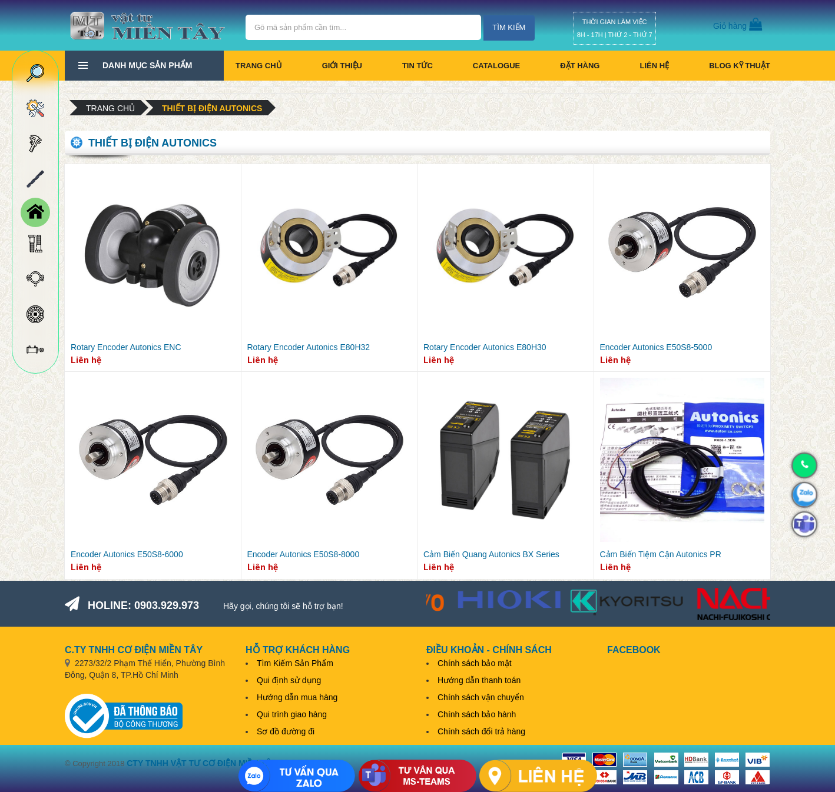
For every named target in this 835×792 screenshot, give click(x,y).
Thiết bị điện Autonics (212, 108)
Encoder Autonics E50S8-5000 (656, 347)
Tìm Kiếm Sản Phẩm (295, 663)
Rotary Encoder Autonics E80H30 (484, 347)
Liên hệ (654, 65)
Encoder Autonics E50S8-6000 (127, 554)
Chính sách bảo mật (475, 663)
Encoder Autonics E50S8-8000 (303, 554)
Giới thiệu (342, 65)
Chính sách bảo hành (477, 714)
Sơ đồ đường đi (285, 731)
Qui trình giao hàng (292, 714)
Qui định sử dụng (289, 680)
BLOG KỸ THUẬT (739, 65)
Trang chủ (259, 65)
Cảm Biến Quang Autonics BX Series (491, 554)
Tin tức (417, 65)
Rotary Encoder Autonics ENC (126, 347)
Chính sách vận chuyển (481, 697)
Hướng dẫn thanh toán (479, 680)
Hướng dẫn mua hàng (297, 697)
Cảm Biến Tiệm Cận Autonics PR (660, 554)
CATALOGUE (496, 65)
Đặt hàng (579, 65)
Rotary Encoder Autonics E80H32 (308, 347)
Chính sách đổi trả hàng (481, 731)
